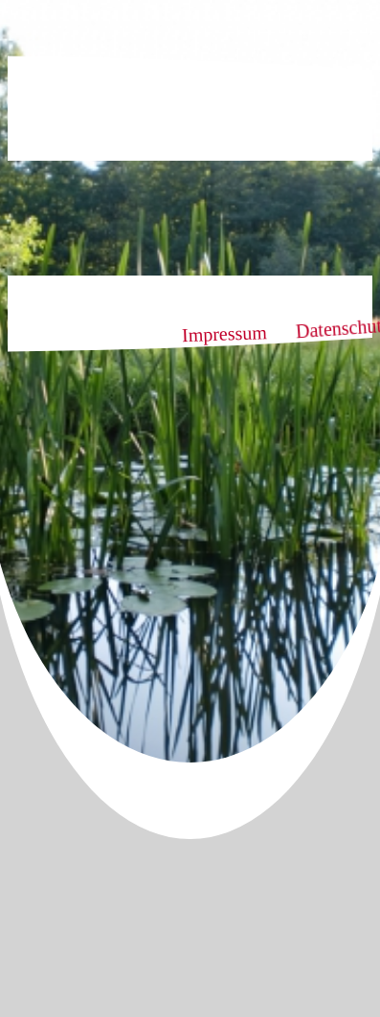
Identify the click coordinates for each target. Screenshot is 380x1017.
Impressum (224, 333)
